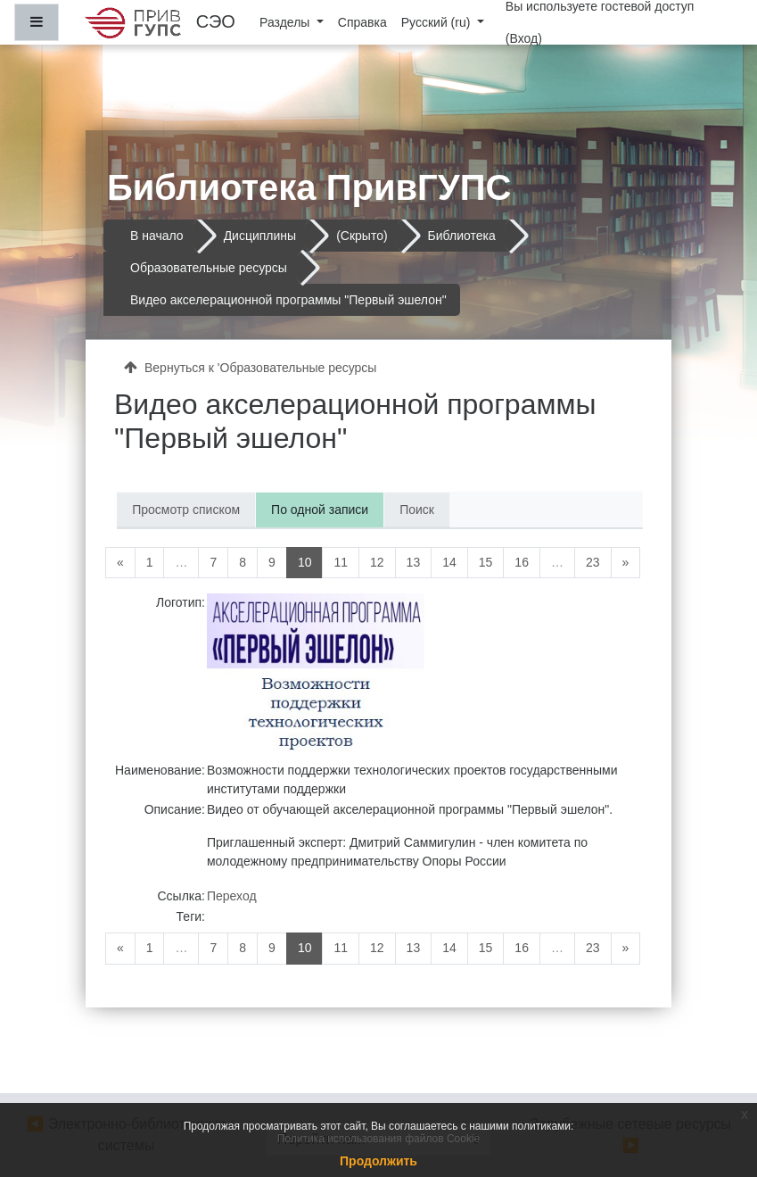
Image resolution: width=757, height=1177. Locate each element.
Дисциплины (260, 235)
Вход (524, 38)
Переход (232, 896)
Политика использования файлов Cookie (379, 1138)
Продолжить (378, 1161)
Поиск (416, 509)
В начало (157, 235)
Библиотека (462, 235)
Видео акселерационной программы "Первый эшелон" (288, 300)
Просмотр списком (186, 509)
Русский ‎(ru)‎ (437, 22)
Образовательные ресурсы (208, 268)
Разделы (286, 22)
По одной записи (319, 509)
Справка (362, 22)
